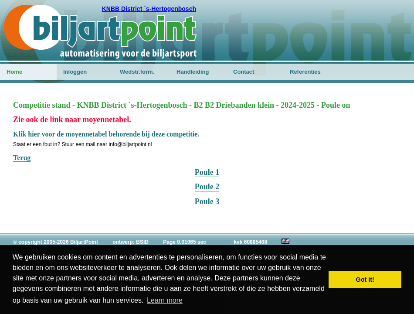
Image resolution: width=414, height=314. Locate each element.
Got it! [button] (365, 279)
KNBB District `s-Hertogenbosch (149, 8)
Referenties (305, 71)
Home (14, 71)
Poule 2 (207, 186)
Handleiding (192, 71)
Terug (22, 157)
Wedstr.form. (137, 71)
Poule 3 (207, 201)
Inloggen (75, 71)
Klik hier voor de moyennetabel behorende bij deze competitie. (106, 134)
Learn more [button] (165, 300)
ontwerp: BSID (130, 242)
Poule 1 (207, 172)
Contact (243, 71)
